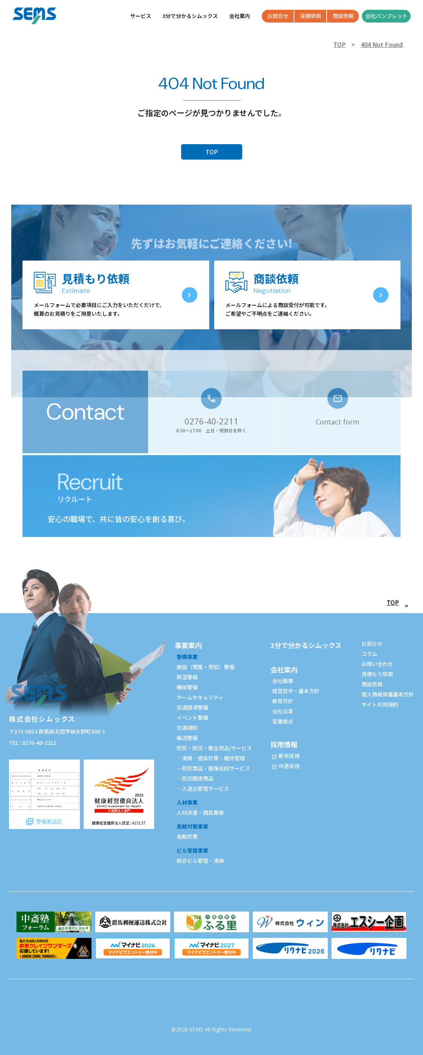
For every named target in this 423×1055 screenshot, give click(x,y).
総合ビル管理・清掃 (200, 860)
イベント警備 (192, 717)
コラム (369, 653)
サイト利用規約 (380, 704)
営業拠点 (282, 721)
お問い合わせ (377, 664)
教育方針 (282, 701)
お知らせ (372, 643)
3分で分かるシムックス (306, 645)
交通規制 (187, 727)
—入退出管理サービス (203, 788)
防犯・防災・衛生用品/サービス (214, 748)
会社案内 (283, 669)
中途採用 (289, 766)
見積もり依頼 (377, 674)
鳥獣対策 (187, 836)
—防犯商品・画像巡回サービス (213, 768)
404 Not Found (382, 44)
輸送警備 (187, 738)
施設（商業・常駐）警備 (205, 667)
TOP (339, 44)
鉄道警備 (187, 677)
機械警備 (187, 687)
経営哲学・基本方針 (296, 691)
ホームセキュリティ (200, 697)
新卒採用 (289, 756)
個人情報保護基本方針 (388, 694)
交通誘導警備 (192, 707)
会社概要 (282, 680)
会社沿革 (282, 711)
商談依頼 (372, 684)
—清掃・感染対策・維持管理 (211, 758)
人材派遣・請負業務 (200, 812)
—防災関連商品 (195, 778)
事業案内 (188, 645)
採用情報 (283, 744)
